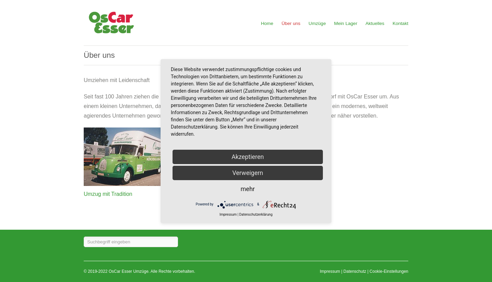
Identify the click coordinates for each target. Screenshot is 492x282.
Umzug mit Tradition (108, 194)
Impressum (330, 271)
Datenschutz (354, 271)
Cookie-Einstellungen (389, 271)
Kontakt (400, 23)
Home (267, 23)
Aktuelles (375, 23)
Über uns (291, 23)
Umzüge (317, 23)
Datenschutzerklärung (255, 214)
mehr (248, 188)
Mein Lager (345, 23)
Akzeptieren (248, 156)
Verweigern (247, 172)
